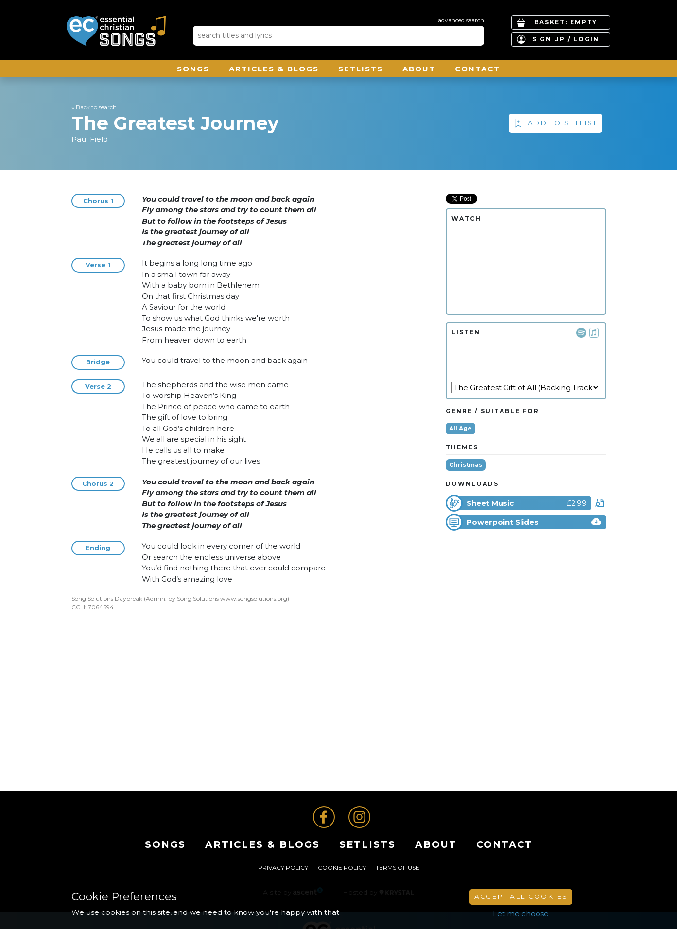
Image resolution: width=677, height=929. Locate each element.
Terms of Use (397, 867)
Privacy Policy (283, 867)
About (418, 68)
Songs (193, 68)
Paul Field (89, 139)
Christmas (465, 464)
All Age (460, 428)
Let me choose (521, 913)
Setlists (360, 68)
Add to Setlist (562, 123)
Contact (477, 68)
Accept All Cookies (521, 896)
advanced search (461, 20)
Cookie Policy (342, 867)
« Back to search (94, 107)
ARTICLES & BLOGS (274, 68)
